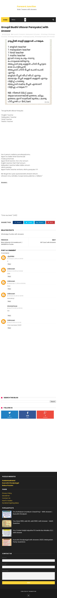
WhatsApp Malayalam (15, 36)
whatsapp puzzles (28, 36)
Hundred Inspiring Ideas (10, 503)
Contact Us (6, 498)
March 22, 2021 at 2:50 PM (15, 308)
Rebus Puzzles (7, 485)
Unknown (11, 269)
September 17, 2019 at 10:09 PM (17, 283)
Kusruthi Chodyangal (10, 483)
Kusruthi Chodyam (19, 34)
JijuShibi (10, 256)
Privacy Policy (7, 493)
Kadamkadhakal (8, 481)
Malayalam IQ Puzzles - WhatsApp (37, 34)
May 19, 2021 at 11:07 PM (15, 322)
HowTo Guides (7, 501)
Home (5, 20)
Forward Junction (26, 6)
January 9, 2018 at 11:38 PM (16, 258)
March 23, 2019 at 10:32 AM (16, 271)
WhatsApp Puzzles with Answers (45, 36)
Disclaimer (6, 496)
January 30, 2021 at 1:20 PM (16, 296)
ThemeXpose (32, 591)
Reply (9, 264)
